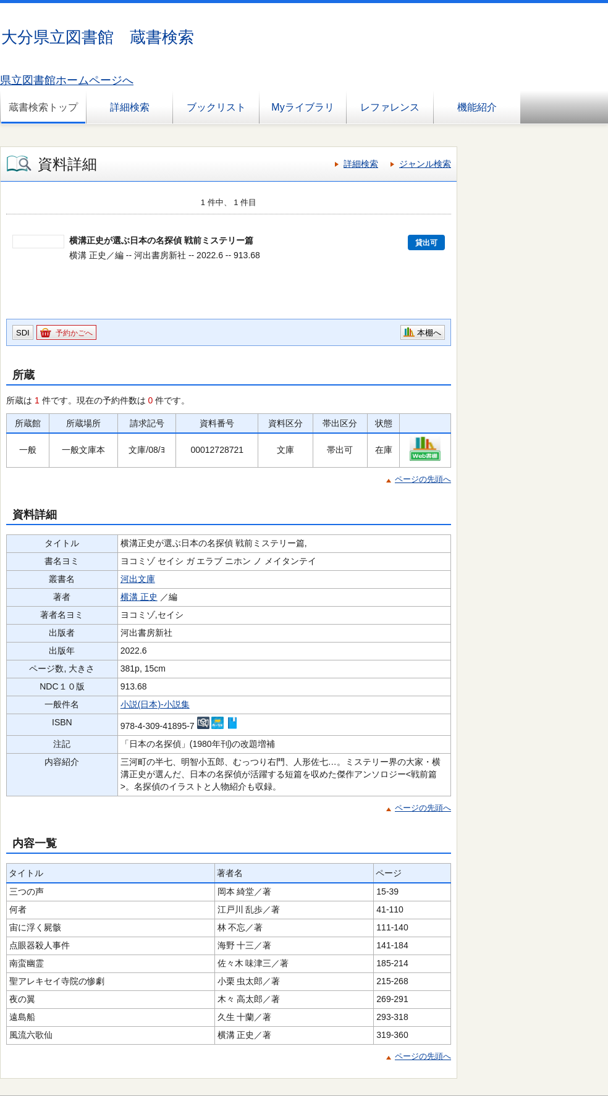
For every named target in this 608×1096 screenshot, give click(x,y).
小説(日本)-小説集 (155, 704)
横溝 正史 (139, 597)
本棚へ (429, 332)
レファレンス (390, 107)
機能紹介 (477, 107)
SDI (23, 332)
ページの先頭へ (423, 479)
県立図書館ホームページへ (66, 80)
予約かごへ (74, 333)
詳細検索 (130, 107)
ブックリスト (216, 107)
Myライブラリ (302, 107)
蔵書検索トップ (43, 107)
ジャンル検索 (425, 164)
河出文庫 (137, 579)
